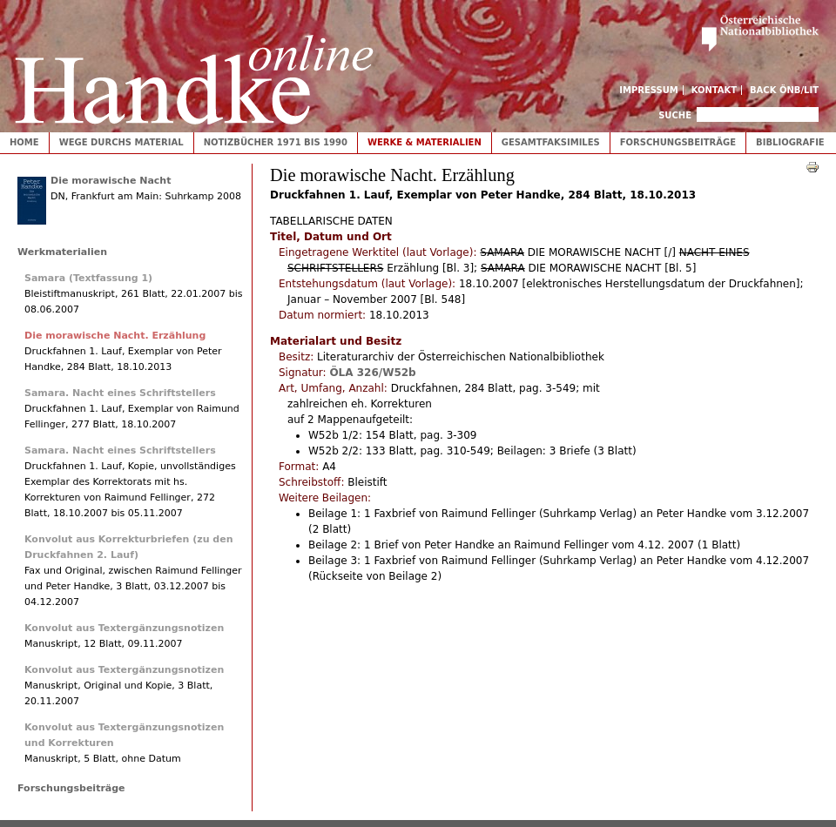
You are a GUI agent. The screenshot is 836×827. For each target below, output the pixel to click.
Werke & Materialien (424, 142)
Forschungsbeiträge (678, 142)
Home (24, 142)
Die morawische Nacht (111, 180)
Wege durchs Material (121, 142)
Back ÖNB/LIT (784, 90)
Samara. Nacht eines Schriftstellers (120, 393)
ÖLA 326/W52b (372, 372)
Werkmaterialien (62, 252)
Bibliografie (790, 142)
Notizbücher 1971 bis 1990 (275, 142)
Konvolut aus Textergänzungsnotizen (124, 628)
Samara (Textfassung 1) (88, 278)
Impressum (648, 90)
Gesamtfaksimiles (551, 142)
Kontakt (714, 90)
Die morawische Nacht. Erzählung (115, 335)
